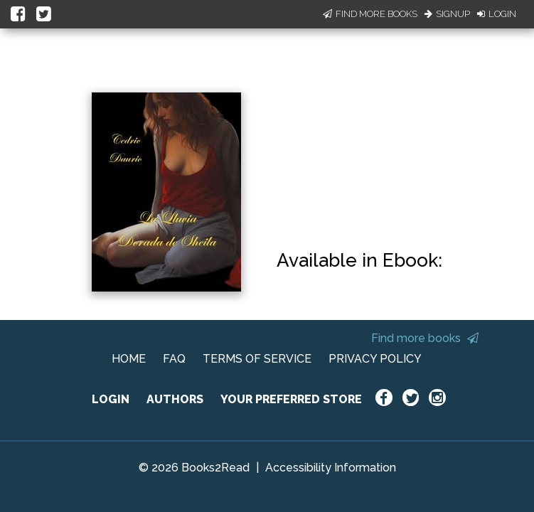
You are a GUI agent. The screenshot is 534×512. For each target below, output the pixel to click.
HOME (129, 359)
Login (496, 14)
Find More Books (370, 14)
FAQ (174, 359)
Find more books (425, 338)
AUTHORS (174, 399)
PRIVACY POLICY (375, 359)
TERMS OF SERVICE (257, 359)
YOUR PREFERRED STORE (291, 399)
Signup (447, 14)
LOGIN (110, 399)
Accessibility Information (330, 467)
